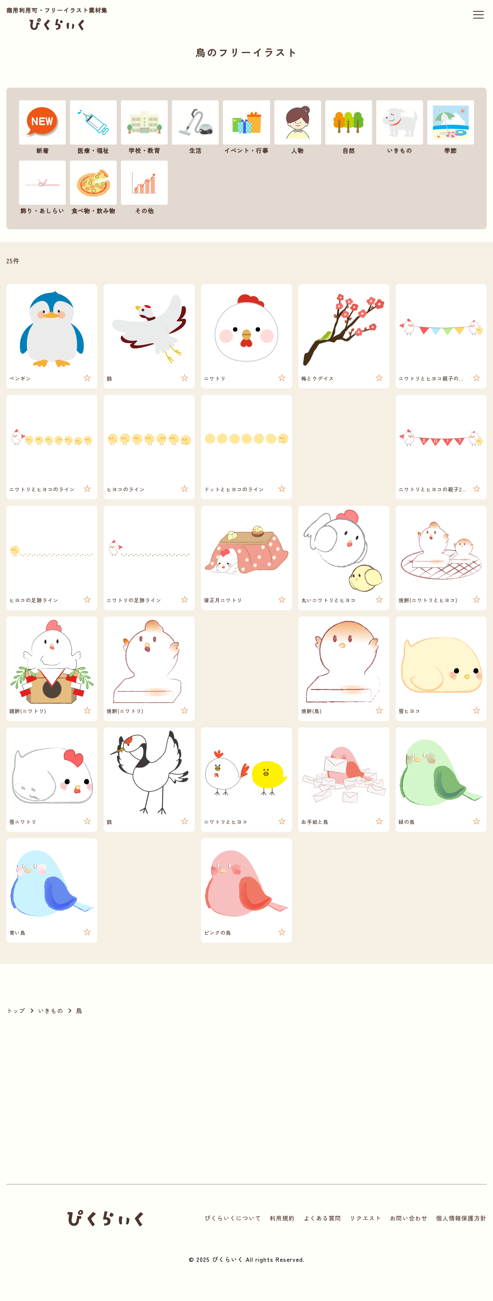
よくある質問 (322, 1218)
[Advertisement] (154, 1100)
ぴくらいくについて (232, 1218)
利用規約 (282, 1218)
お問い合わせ (409, 1218)
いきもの (50, 1010)
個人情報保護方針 (461, 1218)
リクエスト (365, 1218)
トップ (15, 1010)
